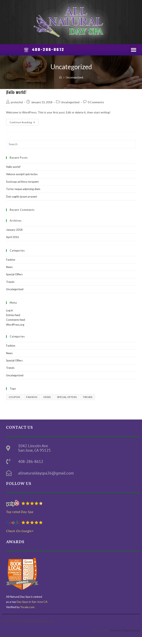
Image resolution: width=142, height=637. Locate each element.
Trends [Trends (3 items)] (87, 397)
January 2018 (14, 229)
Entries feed (13, 315)
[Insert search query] (71, 144)
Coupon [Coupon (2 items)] (14, 397)
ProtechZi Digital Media (125, 630)
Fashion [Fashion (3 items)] (31, 397)
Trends (10, 281)
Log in (9, 310)
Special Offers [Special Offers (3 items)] (67, 397)
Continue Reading (24, 121)
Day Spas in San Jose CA (32, 601)
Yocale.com (27, 607)
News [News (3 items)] (47, 397)
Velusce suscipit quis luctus (22, 174)
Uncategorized (74, 77)
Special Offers (14, 274)
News (9, 267)
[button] (133, 49)
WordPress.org (15, 324)
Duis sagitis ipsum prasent (21, 196)
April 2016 (12, 237)
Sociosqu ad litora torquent (22, 181)
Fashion (10, 259)
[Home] (60, 77)
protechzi (17, 102)
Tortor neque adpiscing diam (23, 189)
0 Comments (96, 102)
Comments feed (15, 319)
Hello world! (16, 92)
